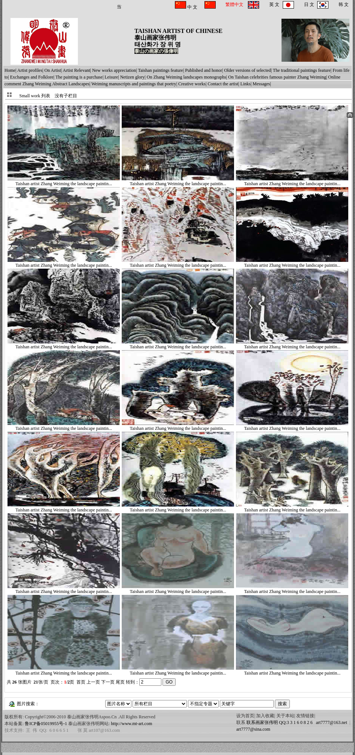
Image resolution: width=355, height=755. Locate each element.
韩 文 (344, 4)
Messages (261, 83)
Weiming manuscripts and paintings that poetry (133, 83)
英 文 (274, 4)
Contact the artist (222, 83)
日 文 (309, 4)
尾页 (120, 682)
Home (9, 70)
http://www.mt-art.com (131, 723)
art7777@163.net (330, 722)
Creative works (192, 83)
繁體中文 (234, 4)
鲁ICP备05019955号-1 (46, 723)
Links (245, 83)
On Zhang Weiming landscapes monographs (186, 77)
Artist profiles (29, 70)
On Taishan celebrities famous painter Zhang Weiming (277, 77)
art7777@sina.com (253, 729)
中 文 (191, 7)
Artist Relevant (76, 70)
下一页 (108, 682)
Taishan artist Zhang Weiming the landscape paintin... (63, 181)
